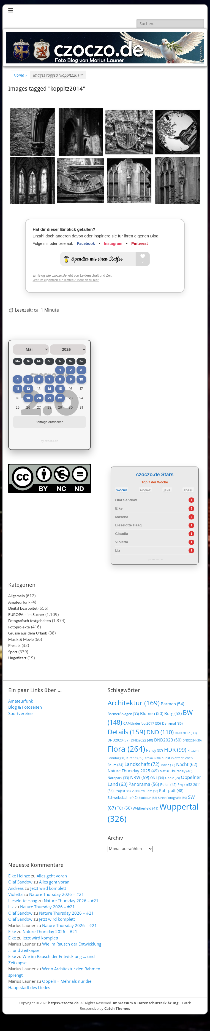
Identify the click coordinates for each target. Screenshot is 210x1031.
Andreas (16, 888)
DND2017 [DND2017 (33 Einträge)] (186, 733)
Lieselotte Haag (128, 525)
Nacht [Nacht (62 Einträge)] (186, 764)
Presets (14, 645)
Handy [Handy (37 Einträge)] (154, 750)
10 (81, 379)
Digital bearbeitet (23, 608)
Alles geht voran (52, 876)
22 (60, 398)
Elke (118, 508)
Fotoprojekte (19, 627)
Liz (117, 550)
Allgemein (16, 595)
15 (60, 389)
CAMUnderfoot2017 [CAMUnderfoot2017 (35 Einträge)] (142, 723)
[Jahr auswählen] (68, 349)
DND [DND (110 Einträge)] (160, 732)
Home (20, 75)
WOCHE (121, 490)
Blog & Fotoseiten (25, 707)
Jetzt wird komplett (48, 888)
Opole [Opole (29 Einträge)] (172, 778)
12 (28, 389)
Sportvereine (20, 713)
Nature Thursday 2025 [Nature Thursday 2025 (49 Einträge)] (133, 770)
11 (17, 389)
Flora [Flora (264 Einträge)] (126, 748)
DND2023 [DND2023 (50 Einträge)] (167, 740)
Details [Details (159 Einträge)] (126, 731)
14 (49, 389)
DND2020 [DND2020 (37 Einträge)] (119, 740)
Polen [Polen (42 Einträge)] (168, 784)
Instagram (113, 243)
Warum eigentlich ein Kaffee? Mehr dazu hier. (65, 280)
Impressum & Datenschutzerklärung (145, 1002)
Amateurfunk (19, 602)
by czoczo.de (49, 441)
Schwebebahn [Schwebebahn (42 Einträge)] (123, 797)
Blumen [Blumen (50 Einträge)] (151, 713)
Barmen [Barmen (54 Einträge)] (172, 704)
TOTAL (188, 490)
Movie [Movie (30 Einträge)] (167, 765)
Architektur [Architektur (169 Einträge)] (134, 702)
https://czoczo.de (63, 1002)
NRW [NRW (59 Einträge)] (139, 777)
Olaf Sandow (126, 500)
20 (39, 398)
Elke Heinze (19, 876)
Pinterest (139, 243)
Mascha (121, 517)
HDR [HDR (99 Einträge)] (175, 749)
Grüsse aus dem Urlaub (27, 633)
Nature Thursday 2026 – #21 (56, 894)
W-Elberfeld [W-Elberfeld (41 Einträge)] (145, 808)
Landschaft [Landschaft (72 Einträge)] (141, 764)
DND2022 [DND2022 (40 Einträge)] (142, 740)
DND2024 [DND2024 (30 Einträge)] (191, 740)
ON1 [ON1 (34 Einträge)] (157, 777)
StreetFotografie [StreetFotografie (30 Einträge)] (172, 798)
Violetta (121, 542)
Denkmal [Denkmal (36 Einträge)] (172, 723)
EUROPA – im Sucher (26, 614)
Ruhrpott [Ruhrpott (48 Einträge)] (171, 790)
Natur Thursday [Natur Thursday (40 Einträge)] (176, 770)
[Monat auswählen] (31, 349)
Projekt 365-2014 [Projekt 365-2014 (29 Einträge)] (129, 791)
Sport (12, 651)
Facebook (86, 243)
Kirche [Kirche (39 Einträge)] (134, 757)
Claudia (121, 534)
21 (49, 398)
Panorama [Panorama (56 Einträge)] (144, 784)
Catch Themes (117, 1008)
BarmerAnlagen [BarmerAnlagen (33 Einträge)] (123, 714)
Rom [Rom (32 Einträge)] (152, 791)
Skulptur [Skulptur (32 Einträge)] (148, 798)
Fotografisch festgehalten (29, 620)
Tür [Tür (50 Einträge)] (124, 808)
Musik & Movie (21, 639)
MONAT (145, 490)
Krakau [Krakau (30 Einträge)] (152, 758)
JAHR (167, 490)
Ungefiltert (17, 657)
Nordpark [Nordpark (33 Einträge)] (118, 778)
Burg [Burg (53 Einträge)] (173, 713)
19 (28, 398)
